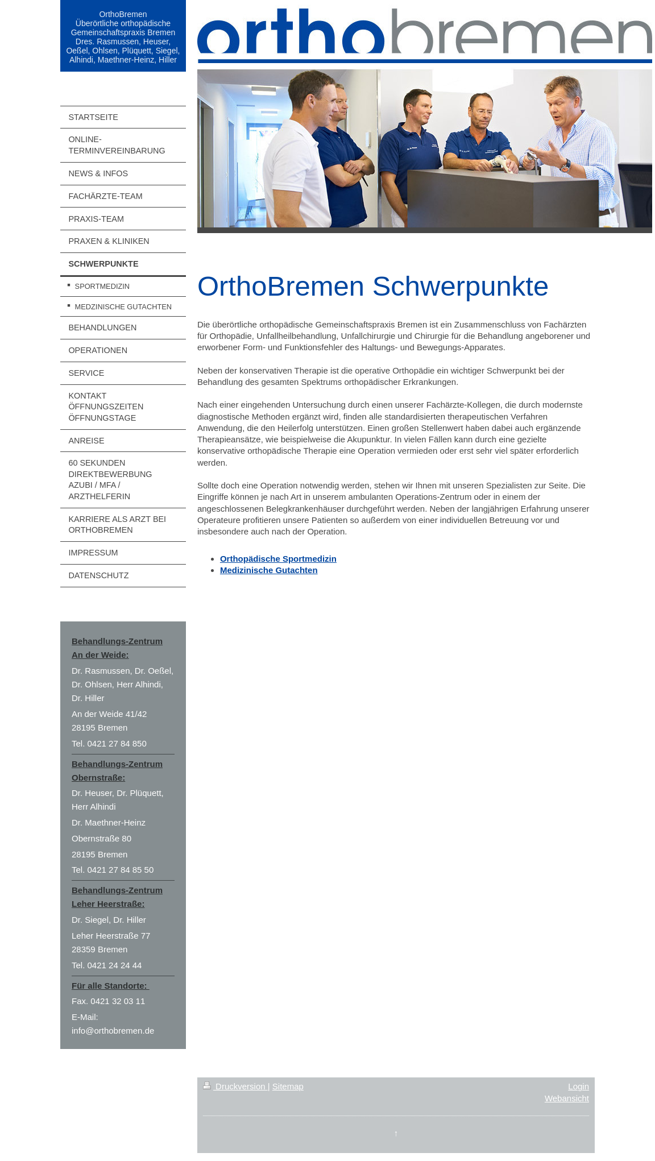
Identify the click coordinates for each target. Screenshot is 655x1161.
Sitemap (288, 1086)
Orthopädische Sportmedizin (278, 558)
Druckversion (235, 1086)
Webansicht (567, 1098)
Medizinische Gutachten (269, 570)
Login (578, 1086)
